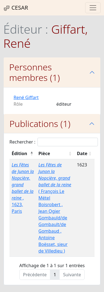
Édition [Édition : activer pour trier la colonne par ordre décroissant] (19, 153)
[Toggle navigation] (93, 7)
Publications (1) (39, 123)
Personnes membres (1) (34, 72)
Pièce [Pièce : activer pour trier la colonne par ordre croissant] (44, 153)
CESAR (15, 8)
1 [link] (55, 275)
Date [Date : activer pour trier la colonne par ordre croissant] (82, 153)
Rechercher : (53, 142)
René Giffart (26, 97)
